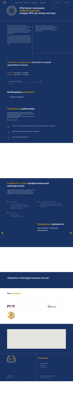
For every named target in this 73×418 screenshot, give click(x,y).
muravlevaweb (14, 377)
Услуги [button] (20, 2)
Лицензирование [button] (43, 2)
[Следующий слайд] (70, 233)
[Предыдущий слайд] (2, 233)
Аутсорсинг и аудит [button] (34, 2)
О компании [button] (26, 2)
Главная (16, 2)
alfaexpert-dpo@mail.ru (57, 2)
